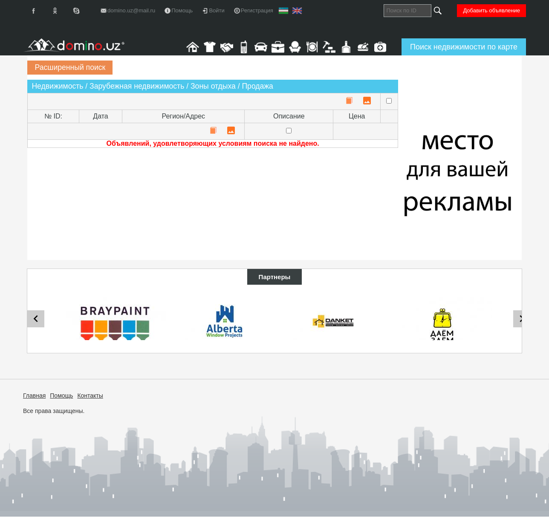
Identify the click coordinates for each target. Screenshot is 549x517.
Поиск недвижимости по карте (463, 47)
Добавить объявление (491, 10)
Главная (34, 395)
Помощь (61, 395)
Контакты (90, 395)
